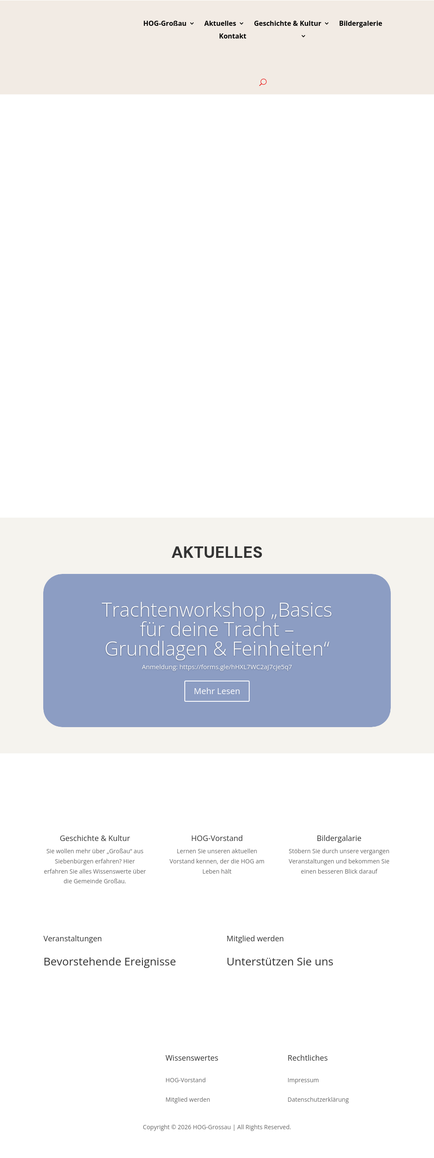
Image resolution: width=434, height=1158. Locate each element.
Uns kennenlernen (217, 896)
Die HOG (253, 991)
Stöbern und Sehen (339, 896)
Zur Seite (95, 906)
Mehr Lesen (217, 691)
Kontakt (233, 37)
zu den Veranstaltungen (99, 991)
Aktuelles (220, 24)
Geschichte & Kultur (287, 24)
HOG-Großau (164, 24)
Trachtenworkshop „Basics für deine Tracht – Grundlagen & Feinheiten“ (217, 628)
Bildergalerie (360, 24)
